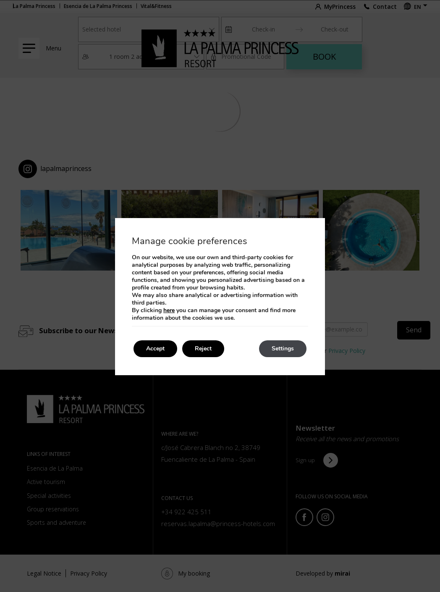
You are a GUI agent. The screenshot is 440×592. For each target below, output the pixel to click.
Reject (203, 349)
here (169, 310)
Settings (283, 349)
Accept (155, 349)
